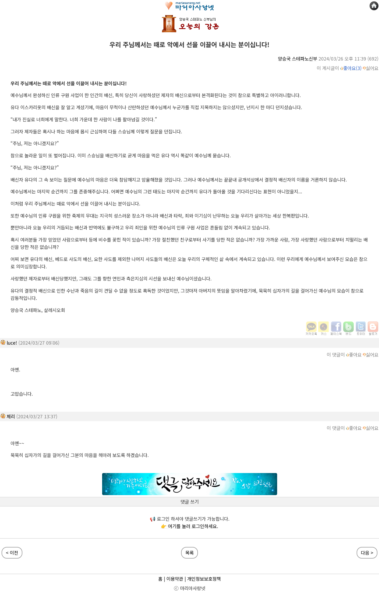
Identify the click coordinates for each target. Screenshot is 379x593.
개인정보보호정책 (204, 578)
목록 (189, 552)
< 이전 (12, 552)
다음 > (367, 552)
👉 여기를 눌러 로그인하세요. (189, 526)
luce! (12, 342)
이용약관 (174, 578)
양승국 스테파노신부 (297, 58)
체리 (11, 416)
